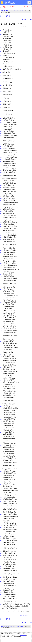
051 (0, 149)
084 (0, 219)
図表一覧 (25, 616)
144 (0, 348)
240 (0, 554)
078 (0, 207)
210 (0, 488)
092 (0, 237)
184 (0, 431)
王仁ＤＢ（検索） (23, 619)
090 (0, 231)
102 (0, 258)
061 (0, 172)
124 (0, 305)
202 (0, 470)
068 (0, 186)
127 (0, 311)
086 (0, 223)
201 (0, 468)
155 (0, 370)
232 (0, 535)
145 (0, 350)
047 (0, 141)
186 (0, 435)
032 (0, 104)
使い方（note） (9, 616)
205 (0, 476)
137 (0, 333)
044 (0, 133)
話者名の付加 (8, 617)
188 (0, 439)
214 (0, 497)
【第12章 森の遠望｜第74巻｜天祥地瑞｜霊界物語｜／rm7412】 (16, 608)
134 (0, 327)
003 (0, 34)
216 (0, 501)
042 (0, 129)
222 (0, 513)
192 (0, 450)
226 (0, 523)
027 (0, 89)
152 (0, 364)
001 (0, 30)
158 (0, 376)
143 (0, 345)
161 (0, 384)
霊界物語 (3, 10)
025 (0, 83)
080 (0, 211)
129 (0, 315)
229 (0, 529)
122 (0, 301)
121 (0, 298)
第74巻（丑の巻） (20, 10)
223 (0, 515)
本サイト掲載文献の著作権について (22, 634)
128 (0, 313)
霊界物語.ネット (10, 2)
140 (0, 339)
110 (0, 276)
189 (0, 442)
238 (0, 550)
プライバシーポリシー (24, 638)
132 (0, 323)
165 (0, 392)
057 (0, 162)
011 (0, 50)
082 (0, 215)
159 (0, 378)
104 (0, 262)
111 (0, 278)
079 (0, 209)
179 (0, 421)
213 (0, 495)
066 (0, 182)
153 (0, 366)
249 (0, 573)
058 (0, 164)
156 (0, 372)
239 (0, 552)
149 (0, 358)
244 (0, 562)
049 (0, 145)
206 (0, 478)
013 (0, 54)
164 (0, 390)
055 (0, 158)
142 (0, 343)
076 (0, 202)
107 (0, 268)
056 (0, 160)
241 (0, 556)
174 (0, 411)
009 (0, 46)
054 (0, 156)
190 (0, 446)
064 (0, 178)
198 (0, 462)
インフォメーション (25, 26)
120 (0, 296)
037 (0, 119)
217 (0, 503)
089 (0, 229)
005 (0, 38)
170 (0, 403)
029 (0, 95)
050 (0, 147)
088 (0, 227)
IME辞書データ (16, 621)
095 (0, 243)
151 (0, 362)
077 (0, 205)
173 (0, 409)
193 (0, 452)
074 (0, 198)
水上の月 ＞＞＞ (26, 19)
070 (0, 190)
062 (0, 174)
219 (0, 507)
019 (0, 68)
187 (0, 437)
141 (0, 341)
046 (0, 139)
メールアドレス (23, 604)
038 (0, 121)
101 (0, 256)
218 (0, 505)
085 (0, 221)
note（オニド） (13, 619)
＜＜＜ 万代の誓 (5, 16)
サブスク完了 (19, 623)
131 (0, 320)
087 (0, 225)
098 (0, 249)
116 (0, 288)
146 (0, 352)
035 (0, 115)
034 (0, 111)
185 (0, 433)
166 (0, 394)
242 (0, 558)
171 (0, 405)
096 (0, 245)
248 (0, 570)
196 (0, 458)
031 (0, 101)
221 (0, 511)
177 (0, 417)
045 (0, 136)
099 (0, 252)
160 (0, 381)
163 (0, 388)
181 (0, 425)
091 (0, 234)
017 (0, 63)
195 (0, 456)
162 (0, 386)
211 (0, 490)
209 (0, 486)
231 (0, 533)
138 (0, 335)
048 (0, 143)
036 (0, 117)
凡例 (14, 617)
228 (0, 527)
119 (0, 294)
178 (0, 419)
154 (0, 368)
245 (0, 564)
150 (0, 360)
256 (0, 580)
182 (0, 427)
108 (0, 271)
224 (0, 517)
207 (0, 480)
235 (0, 542)
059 (0, 166)
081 (0, 213)
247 (0, 568)
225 (0, 520)
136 (0, 331)
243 (0, 560)
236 (0, 545)
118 (0, 292)
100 (0, 254)
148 (0, 356)
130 (0, 317)
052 (0, 151)
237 (0, 548)
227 (0, 525)
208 (0, 483)
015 (0, 58)
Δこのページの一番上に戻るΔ (22, 584)
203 (0, 472)
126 (0, 309)
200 (0, 466)
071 (0, 192)
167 (0, 397)
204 (0, 474)
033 (0, 108)
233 (0, 537)
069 (0, 188)
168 (0, 399)
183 (0, 429)
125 (0, 307)
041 (0, 127)
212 (0, 493)
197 (0, 460)
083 (0, 217)
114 (0, 284)
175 (0, 413)
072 (0, 194)
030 (0, 98)
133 (0, 325)
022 (0, 74)
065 (0, 180)
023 (0, 77)
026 (0, 86)
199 (0, 464)
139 (0, 337)
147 (0, 354)
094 (0, 241)
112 (0, 280)
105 (0, 264)
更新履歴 (28, 617)
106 (0, 266)
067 (0, 184)
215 (0, 499)
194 (0, 454)
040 (0, 125)
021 (0, 71)
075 (0, 200)
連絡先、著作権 (18, 616)
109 (0, 274)
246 (0, 566)
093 (0, 239)
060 (0, 169)
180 (0, 423)
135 (0, 329)
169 (0, 401)
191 (0, 448)
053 (0, 153)
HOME (3, 616)
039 (0, 123)
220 (0, 509)
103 (0, 260)
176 (0, 415)
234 (0, 539)
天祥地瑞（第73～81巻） (11, 10)
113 (0, 282)
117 (0, 290)
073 (0, 196)
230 (0, 531)
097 (0, 247)
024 (0, 80)
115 (0, 286)
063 (0, 176)
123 (0, 303)
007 (0, 42)
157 (0, 374)
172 (0, 407)
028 (0, 92)
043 (0, 131)
